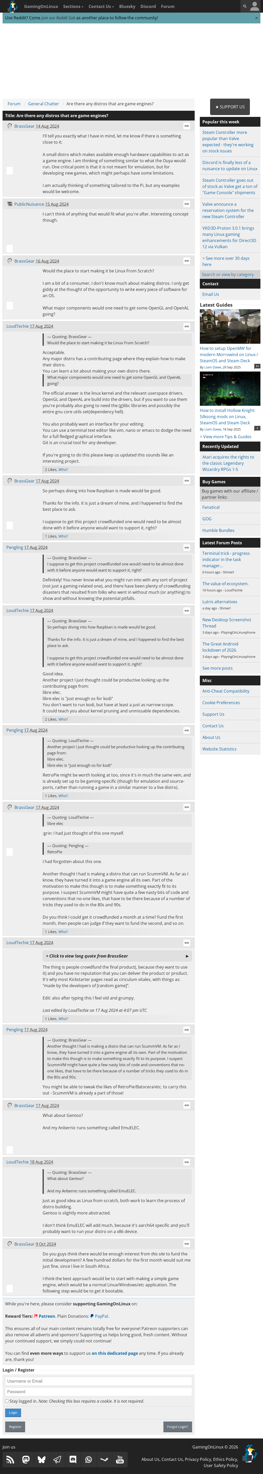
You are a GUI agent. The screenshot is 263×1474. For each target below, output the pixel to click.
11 (257, 366)
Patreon (44, 1316)
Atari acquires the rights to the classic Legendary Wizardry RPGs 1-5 (228, 463)
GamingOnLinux (41, 6)
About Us (211, 737)
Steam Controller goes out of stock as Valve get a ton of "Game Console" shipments (229, 186)
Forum (168, 6)
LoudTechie (17, 326)
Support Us (213, 714)
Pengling (14, 547)
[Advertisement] (131, 61)
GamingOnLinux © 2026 (215, 1447)
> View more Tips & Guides (225, 436)
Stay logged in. (74, 1401)
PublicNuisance (29, 204)
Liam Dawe (212, 367)
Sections (73, 6)
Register (15, 1426)
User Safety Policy (221, 1465)
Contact (210, 284)
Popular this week (220, 122)
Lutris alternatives (219, 602)
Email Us (210, 294)
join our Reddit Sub (58, 18)
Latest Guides (216, 305)
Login (13, 1413)
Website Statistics (219, 749)
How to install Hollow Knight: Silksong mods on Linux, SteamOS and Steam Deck (230, 413)
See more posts (217, 668)
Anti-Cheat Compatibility (225, 691)
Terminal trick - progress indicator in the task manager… (226, 559)
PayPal (99, 1316)
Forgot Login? (177, 1426)
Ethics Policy (225, 1459)
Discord (148, 6)
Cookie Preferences (221, 702)
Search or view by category (228, 274)
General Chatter (43, 104)
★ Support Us (230, 107)
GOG (207, 519)
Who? (63, 469)
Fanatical (211, 507)
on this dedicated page (115, 1353)
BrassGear (24, 126)
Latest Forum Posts (222, 543)
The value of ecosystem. (225, 584)
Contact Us (101, 6)
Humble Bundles (218, 530)
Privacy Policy (198, 1459)
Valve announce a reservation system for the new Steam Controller (228, 210)
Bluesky (127, 6)
